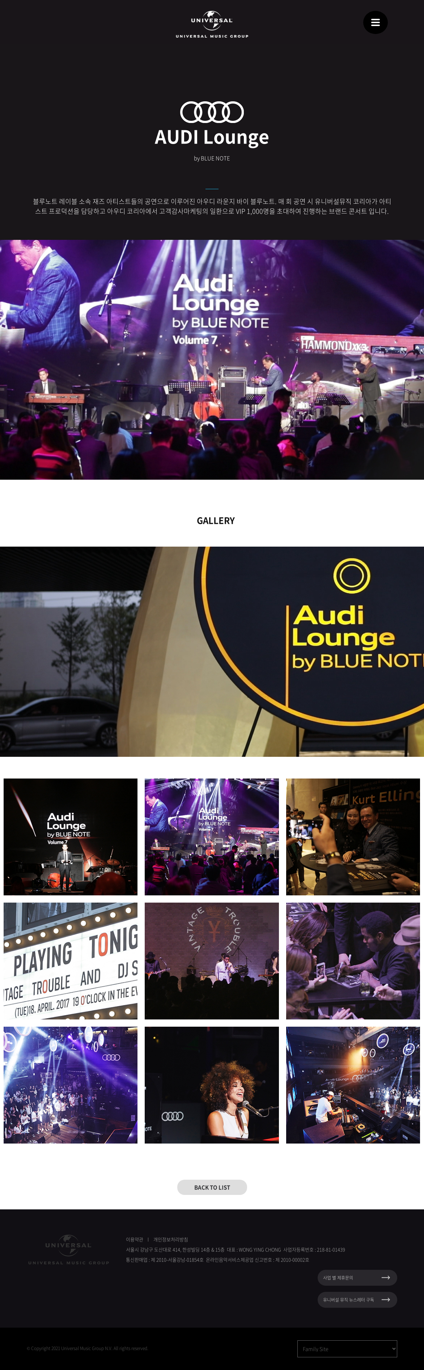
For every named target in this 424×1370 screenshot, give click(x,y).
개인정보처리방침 (170, 1239)
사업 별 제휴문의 (338, 1277)
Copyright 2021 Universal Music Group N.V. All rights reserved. (89, 1348)
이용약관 (134, 1239)
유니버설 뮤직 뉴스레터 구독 (348, 1300)
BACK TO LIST (212, 1187)
